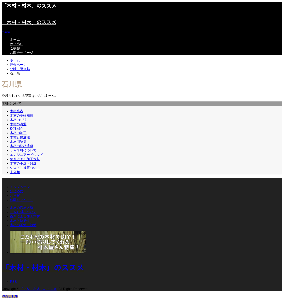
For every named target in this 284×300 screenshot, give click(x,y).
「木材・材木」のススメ (29, 22)
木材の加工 (18, 133)
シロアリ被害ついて (25, 168)
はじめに (16, 44)
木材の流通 (18, 124)
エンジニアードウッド (26, 154)
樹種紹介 (16, 128)
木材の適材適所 (21, 146)
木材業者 (16, 111)
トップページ (20, 187)
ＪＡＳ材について (23, 150)
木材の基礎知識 (21, 115)
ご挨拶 (15, 48)
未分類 (15, 172)
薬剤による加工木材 (25, 159)
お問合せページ (21, 52)
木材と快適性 (20, 137)
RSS (13, 281)
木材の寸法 (18, 120)
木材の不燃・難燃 (23, 163)
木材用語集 (18, 141)
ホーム (15, 39)
